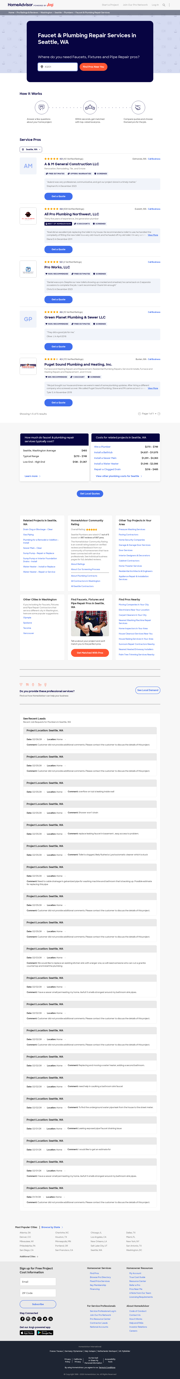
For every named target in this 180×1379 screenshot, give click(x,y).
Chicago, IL (96, 1232)
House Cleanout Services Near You (136, 633)
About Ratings (78, 564)
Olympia (27, 617)
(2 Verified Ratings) (72, 262)
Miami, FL (130, 1237)
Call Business (154, 159)
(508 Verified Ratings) (73, 209)
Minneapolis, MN (63, 1241)
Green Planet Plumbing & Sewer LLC (75, 317)
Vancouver (28, 633)
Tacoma (27, 628)
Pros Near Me (135, 1289)
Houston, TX (61, 1237)
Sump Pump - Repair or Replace (38, 553)
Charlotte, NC (62, 1232)
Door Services (125, 550)
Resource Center (137, 1281)
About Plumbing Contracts (84, 576)
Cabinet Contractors (129, 560)
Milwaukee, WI (27, 1241)
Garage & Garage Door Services (134, 545)
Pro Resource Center (100, 1319)
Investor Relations (138, 1327)
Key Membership (98, 1285)
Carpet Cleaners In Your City (133, 615)
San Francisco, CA (64, 1250)
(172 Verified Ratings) (73, 359)
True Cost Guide (137, 1277)
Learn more (33, 476)
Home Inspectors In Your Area (133, 628)
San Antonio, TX (134, 1246)
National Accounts (99, 1327)
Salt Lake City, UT (99, 1246)
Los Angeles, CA (98, 1237)
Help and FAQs (136, 1323)
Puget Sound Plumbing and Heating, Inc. (78, 364)
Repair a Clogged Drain (107, 469)
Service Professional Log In (103, 1311)
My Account (135, 1273)
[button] (90, 1225)
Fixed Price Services (100, 1281)
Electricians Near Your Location (134, 610)
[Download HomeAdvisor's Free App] (28, 1332)
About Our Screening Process (85, 569)
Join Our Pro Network (135, 4)
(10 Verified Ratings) (73, 312)
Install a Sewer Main (105, 458)
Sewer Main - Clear (32, 548)
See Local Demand (147, 690)
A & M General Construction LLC (71, 164)
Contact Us (134, 1315)
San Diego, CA (26, 1250)
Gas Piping (28, 534)
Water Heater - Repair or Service (39, 572)
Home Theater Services (130, 566)
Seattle (58, 12)
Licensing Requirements (141, 1297)
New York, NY (132, 1241)
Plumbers (68, 12)
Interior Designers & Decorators (134, 555)
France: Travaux (56, 1351)
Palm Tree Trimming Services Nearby (136, 654)
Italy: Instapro (90, 1351)
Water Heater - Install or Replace (39, 566)
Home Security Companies (132, 540)
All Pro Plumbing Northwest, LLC (71, 214)
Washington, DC (134, 1250)
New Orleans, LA (99, 1241)
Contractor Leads (99, 1323)
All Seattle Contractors (82, 586)
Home (11, 12)
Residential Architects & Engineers (135, 571)
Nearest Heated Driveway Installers (136, 649)
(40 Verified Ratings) (73, 159)
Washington (46, 12)
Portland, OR (61, 1246)
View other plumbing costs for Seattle (119, 476)
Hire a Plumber (102, 446)
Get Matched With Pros (90, 652)
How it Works (135, 1319)
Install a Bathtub (103, 452)
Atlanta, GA (25, 1232)
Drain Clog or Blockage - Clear (38, 529)
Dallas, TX (130, 1232)
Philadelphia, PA (27, 1246)
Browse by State (52, 1227)
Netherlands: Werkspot (107, 1351)
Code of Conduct (137, 1311)
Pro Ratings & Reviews (27, 12)
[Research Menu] (169, 5)
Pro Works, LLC (57, 267)
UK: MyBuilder (124, 1351)
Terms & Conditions (107, 1367)
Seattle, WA (31, 149)
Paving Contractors (128, 534)
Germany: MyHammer (74, 1351)
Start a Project (110, 4)
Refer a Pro (134, 1285)
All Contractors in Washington (85, 581)
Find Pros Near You (93, 66)
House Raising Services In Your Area (136, 639)
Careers (133, 1331)
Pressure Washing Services (132, 529)
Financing (95, 1289)
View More (153, 235)
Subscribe (38, 1304)
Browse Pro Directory (100, 1277)
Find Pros (94, 1273)
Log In (155, 4)
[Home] (30, 4)
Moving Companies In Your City (134, 604)
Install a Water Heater (106, 463)
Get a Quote (58, 196)
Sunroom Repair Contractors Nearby (137, 644)
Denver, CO (25, 1237)
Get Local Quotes (90, 493)
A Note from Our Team (140, 1293)
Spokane (27, 623)
